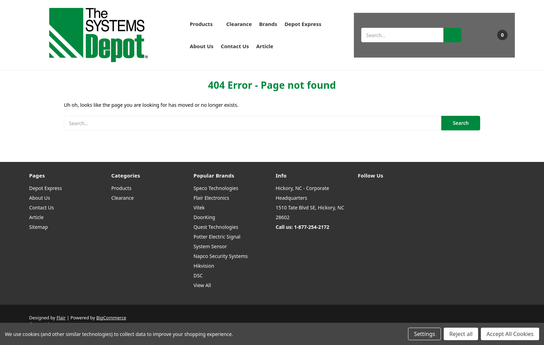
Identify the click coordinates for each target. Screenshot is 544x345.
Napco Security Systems (221, 256)
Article (264, 46)
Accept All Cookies (510, 334)
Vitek (199, 207)
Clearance (239, 23)
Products (204, 23)
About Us (201, 46)
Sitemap (38, 227)
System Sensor (210, 246)
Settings (424, 334)
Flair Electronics (211, 198)
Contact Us (235, 46)
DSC (198, 275)
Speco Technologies (216, 188)
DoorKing (204, 217)
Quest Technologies (216, 227)
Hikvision (204, 265)
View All (202, 285)
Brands (268, 23)
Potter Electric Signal (217, 236)
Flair (61, 317)
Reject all (461, 334)
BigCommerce (111, 317)
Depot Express (302, 23)
